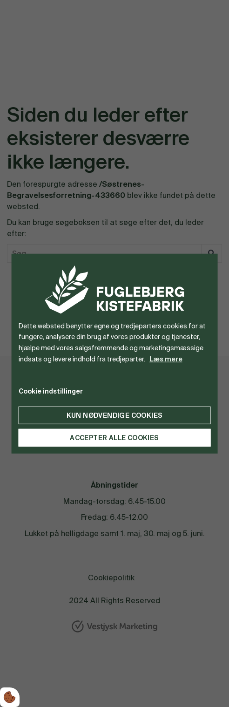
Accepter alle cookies (114, 437)
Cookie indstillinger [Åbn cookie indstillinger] (51, 390)
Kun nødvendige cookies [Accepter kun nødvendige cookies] (115, 415)
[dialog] (115, 354)
